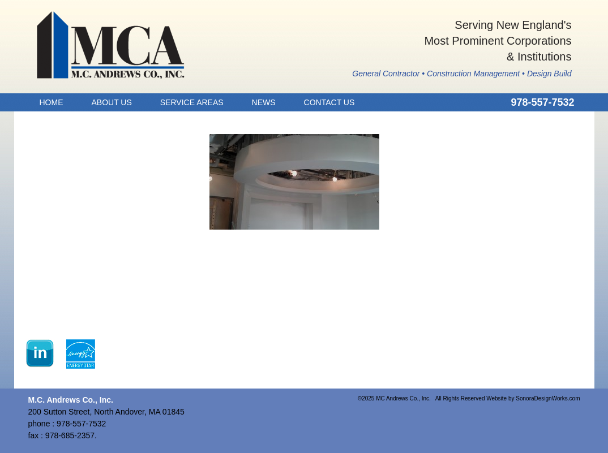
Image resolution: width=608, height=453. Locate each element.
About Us (112, 102)
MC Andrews (111, 45)
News (264, 102)
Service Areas (192, 102)
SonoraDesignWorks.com (548, 398)
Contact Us (329, 102)
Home (51, 102)
